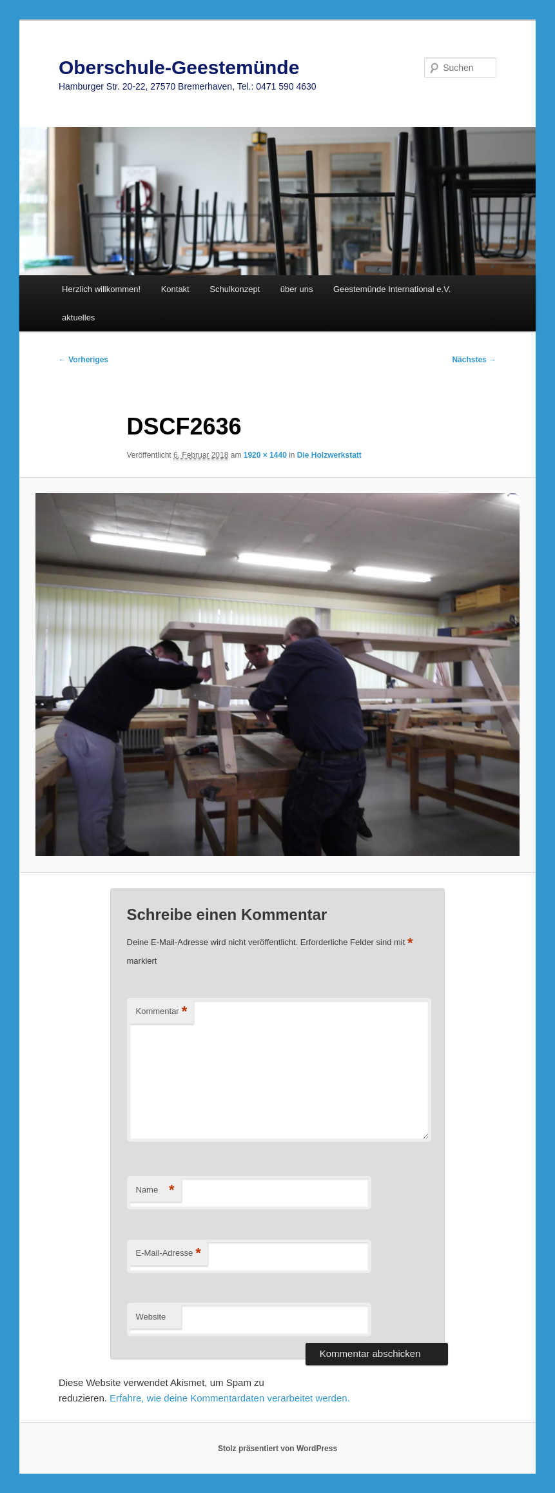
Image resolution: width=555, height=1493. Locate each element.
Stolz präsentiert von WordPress (277, 1448)
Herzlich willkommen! (101, 289)
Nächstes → (474, 359)
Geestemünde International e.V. (392, 289)
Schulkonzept (234, 289)
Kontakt (175, 289)
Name (155, 1190)
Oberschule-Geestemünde (179, 67)
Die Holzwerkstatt (329, 455)
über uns (296, 289)
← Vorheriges (83, 359)
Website (151, 1317)
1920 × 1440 (265, 455)
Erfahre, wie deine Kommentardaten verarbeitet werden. (230, 1397)
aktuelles (78, 317)
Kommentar (162, 1011)
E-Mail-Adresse (168, 1253)
